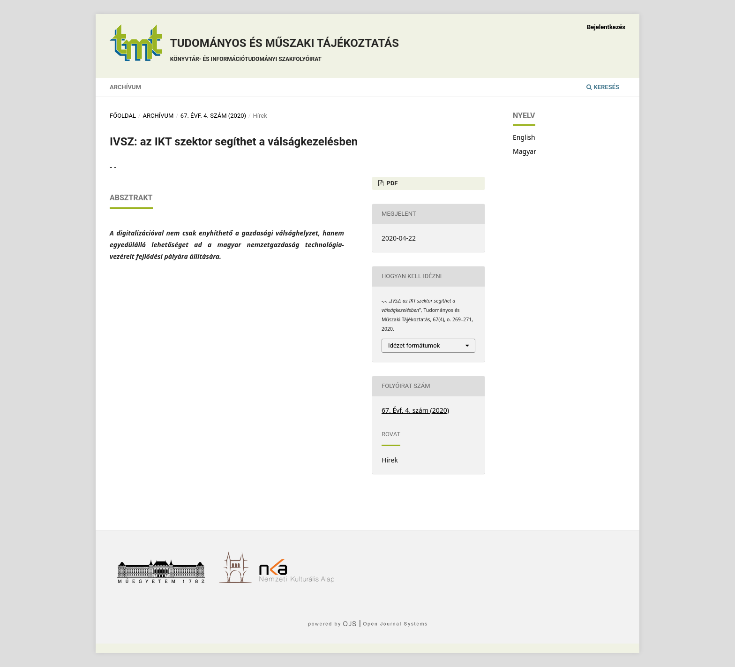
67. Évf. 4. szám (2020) (213, 115)
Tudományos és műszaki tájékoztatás (284, 51)
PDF (391, 183)
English (524, 137)
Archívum (125, 87)
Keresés (602, 87)
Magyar (524, 151)
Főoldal (123, 115)
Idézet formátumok (414, 345)
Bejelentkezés (606, 26)
